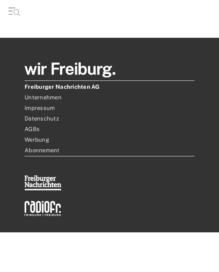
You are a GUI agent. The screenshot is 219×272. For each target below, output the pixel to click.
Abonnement (42, 150)
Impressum (40, 108)
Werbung (37, 139)
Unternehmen (43, 97)
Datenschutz (42, 118)
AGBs (32, 129)
